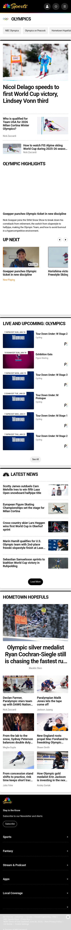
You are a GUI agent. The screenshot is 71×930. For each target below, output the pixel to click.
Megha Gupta (9, 747)
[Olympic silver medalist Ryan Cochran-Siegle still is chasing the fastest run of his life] (35, 622)
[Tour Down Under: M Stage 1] (18, 421)
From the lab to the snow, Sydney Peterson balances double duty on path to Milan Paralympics (18, 739)
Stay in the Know (11, 810)
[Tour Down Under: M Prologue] (18, 400)
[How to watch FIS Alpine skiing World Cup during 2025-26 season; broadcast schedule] (12, 149)
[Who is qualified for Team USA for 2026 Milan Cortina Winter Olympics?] (52, 125)
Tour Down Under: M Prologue (47, 397)
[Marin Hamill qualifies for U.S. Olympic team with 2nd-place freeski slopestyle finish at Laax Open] (58, 545)
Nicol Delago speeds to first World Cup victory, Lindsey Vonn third (31, 94)
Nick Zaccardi (9, 136)
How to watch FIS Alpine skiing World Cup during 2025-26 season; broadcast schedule (45, 147)
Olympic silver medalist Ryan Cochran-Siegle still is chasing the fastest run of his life (35, 654)
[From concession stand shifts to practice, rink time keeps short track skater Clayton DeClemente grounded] (18, 760)
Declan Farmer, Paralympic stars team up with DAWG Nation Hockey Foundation (17, 701)
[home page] (15, 6)
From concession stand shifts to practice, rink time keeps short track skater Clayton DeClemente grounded (18, 777)
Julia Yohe (8, 785)
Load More (35, 581)
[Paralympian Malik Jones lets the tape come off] (52, 684)
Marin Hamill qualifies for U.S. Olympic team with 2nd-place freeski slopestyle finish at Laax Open (23, 544)
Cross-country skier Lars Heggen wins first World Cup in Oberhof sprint (24, 526)
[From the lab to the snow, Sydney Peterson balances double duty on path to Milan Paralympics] (18, 722)
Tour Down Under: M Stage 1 (51, 415)
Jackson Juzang (45, 709)
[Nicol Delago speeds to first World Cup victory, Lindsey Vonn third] (35, 62)
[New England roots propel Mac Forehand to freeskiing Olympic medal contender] (52, 722)
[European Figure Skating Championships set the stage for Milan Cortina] (58, 508)
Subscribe (10, 824)
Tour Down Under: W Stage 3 (51, 374)
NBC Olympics (12, 30)
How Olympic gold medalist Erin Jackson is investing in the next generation (51, 777)
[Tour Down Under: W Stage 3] (18, 380)
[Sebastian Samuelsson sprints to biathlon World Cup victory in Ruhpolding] (58, 563)
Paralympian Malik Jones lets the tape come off (49, 701)
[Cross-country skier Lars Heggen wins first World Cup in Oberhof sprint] (58, 526)
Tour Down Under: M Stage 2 (51, 436)
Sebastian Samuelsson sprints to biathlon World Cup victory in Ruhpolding (24, 563)
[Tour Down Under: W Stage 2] (18, 339)
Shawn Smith (43, 747)
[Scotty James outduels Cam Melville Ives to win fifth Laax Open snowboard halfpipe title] (58, 490)
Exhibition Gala (44, 354)
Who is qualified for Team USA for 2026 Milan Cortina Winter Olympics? (16, 123)
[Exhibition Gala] (18, 360)
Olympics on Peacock (35, 30)
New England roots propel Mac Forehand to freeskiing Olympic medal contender (52, 739)
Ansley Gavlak (43, 785)
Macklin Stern (35, 668)
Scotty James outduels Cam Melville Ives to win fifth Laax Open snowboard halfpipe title (22, 489)
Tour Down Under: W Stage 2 (51, 333)
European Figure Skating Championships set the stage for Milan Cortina (23, 508)
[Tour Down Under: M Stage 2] (18, 441)
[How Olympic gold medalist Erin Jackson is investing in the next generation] (52, 760)
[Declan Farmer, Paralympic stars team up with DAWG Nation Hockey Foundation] (18, 684)
